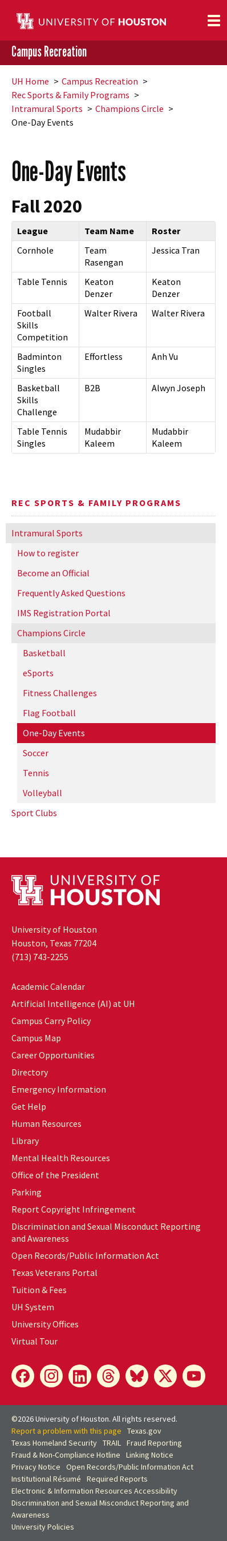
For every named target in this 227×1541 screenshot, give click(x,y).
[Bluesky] (136, 1376)
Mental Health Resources (60, 1157)
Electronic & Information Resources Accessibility (94, 1491)
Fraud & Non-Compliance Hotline (65, 1455)
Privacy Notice (35, 1467)
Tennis (36, 772)
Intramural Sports (47, 108)
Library (25, 1140)
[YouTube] (194, 1376)
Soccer (35, 753)
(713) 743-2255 (39, 956)
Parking (26, 1192)
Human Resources (46, 1123)
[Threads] (108, 1376)
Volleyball (42, 792)
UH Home (30, 81)
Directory (29, 1072)
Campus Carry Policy (51, 1020)
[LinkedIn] (79, 1376)
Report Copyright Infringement (73, 1209)
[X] (165, 1376)
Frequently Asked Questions (71, 593)
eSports (38, 673)
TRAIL (112, 1443)
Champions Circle (129, 108)
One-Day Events (54, 733)
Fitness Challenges (60, 693)
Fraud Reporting (154, 1443)
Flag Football (49, 713)
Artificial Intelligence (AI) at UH (73, 1003)
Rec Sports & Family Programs (70, 95)
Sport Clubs (34, 812)
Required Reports (117, 1479)
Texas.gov (144, 1431)
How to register (48, 553)
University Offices (45, 1324)
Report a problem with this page (66, 1431)
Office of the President (55, 1175)
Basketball (44, 653)
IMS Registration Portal (64, 613)
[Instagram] (51, 1376)
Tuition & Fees (39, 1289)
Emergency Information (58, 1089)
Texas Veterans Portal (54, 1272)
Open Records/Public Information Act (85, 1255)
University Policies (42, 1527)
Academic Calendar (48, 986)
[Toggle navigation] (213, 20)
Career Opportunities (53, 1055)
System (32, 1307)
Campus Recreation (49, 52)
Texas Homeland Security (54, 1443)
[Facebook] (22, 1376)
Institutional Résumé (46, 1479)
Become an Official (53, 573)
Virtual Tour (34, 1341)
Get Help (28, 1106)
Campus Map (36, 1038)
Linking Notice (149, 1455)
